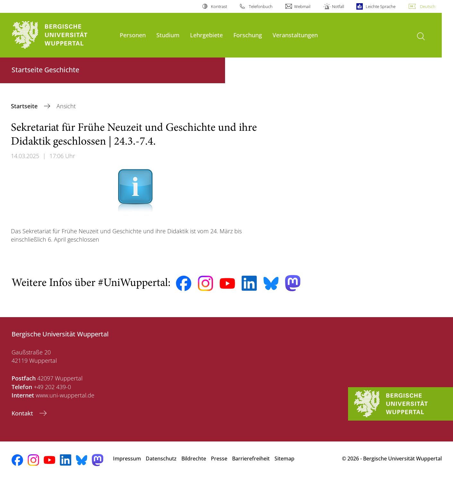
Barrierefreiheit (251, 458)
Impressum (127, 458)
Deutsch (427, 6)
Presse (219, 458)
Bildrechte (193, 458)
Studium (167, 35)
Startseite (25, 106)
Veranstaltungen (295, 35)
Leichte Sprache (381, 6)
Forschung (247, 35)
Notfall (338, 6)
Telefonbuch (261, 6)
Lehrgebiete (206, 35)
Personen (133, 35)
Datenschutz (161, 458)
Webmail (302, 6)
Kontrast (219, 6)
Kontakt (23, 413)
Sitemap (284, 458)
